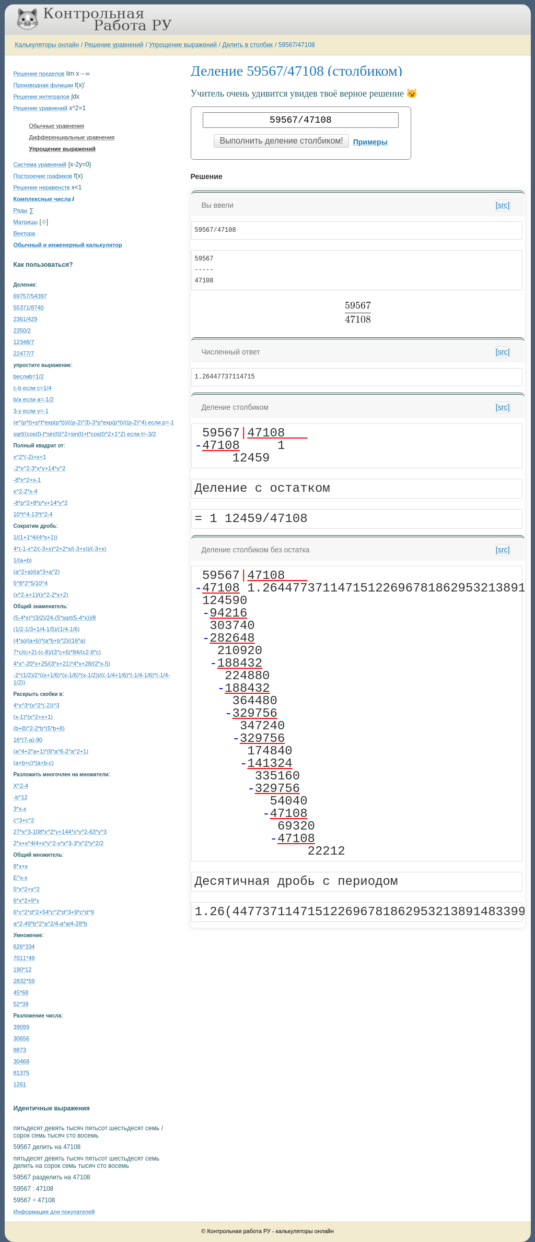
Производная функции (43, 85)
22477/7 (24, 353)
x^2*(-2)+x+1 (30, 457)
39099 (22, 1027)
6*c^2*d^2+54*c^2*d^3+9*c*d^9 (54, 912)
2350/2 (22, 330)
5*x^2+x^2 (27, 889)
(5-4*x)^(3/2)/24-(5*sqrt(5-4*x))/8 (55, 617)
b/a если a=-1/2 (34, 399)
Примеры (370, 142)
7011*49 (24, 958)
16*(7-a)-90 (28, 740)
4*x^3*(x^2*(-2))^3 (37, 705)
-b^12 (21, 797)
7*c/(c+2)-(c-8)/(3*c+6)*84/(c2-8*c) (57, 652)
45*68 (21, 992)
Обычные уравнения (56, 126)
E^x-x (21, 877)
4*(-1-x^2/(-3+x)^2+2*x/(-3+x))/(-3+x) (60, 549)
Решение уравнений (114, 45)
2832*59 (24, 981)
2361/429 (26, 319)
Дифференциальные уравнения (72, 137)
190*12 (23, 969)
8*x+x (21, 866)
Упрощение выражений (183, 45)
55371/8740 (29, 307)
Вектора (25, 233)
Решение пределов (39, 73)
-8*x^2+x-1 (27, 480)
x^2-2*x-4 (26, 491)
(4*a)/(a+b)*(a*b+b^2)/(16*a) (50, 640)
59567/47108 (296, 45)
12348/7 (24, 342)
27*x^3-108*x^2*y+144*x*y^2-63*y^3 (60, 832)
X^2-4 (21, 786)
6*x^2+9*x (27, 900)
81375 (22, 1073)
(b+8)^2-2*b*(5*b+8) (39, 728)
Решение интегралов (41, 96)
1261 (20, 1084)
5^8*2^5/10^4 (31, 583)
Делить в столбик (248, 45)
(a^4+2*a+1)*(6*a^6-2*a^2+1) (51, 751)
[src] (502, 205)
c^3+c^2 (24, 820)
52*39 (21, 1004)
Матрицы (26, 222)
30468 (22, 1061)
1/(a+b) (23, 560)
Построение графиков (43, 176)
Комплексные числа (42, 199)
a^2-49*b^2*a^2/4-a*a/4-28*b (50, 923)
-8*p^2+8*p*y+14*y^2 (41, 503)
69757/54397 (30, 296)
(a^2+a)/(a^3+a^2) (37, 572)
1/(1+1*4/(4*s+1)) (35, 537)
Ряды (21, 210)
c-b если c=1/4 (33, 388)
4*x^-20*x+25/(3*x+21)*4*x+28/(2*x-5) (62, 663)
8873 (20, 1050)
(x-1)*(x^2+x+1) (33, 717)
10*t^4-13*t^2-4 (33, 514)
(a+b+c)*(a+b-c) (34, 763)
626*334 (24, 946)
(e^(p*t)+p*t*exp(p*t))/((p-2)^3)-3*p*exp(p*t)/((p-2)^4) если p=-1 (94, 422)
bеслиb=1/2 (29, 376)
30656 (22, 1038)
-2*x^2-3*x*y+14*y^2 (40, 468)
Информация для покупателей (54, 1212)
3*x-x (20, 809)
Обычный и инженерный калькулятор (68, 245)
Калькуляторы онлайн (47, 45)
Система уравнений (40, 164)
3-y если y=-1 (31, 411)
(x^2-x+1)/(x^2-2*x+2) (41, 595)
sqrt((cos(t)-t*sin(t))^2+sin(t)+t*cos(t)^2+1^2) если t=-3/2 (85, 434)
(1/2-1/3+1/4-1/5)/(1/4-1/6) (47, 629)
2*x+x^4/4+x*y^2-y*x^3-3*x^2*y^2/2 (59, 843)
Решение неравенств (42, 187)
